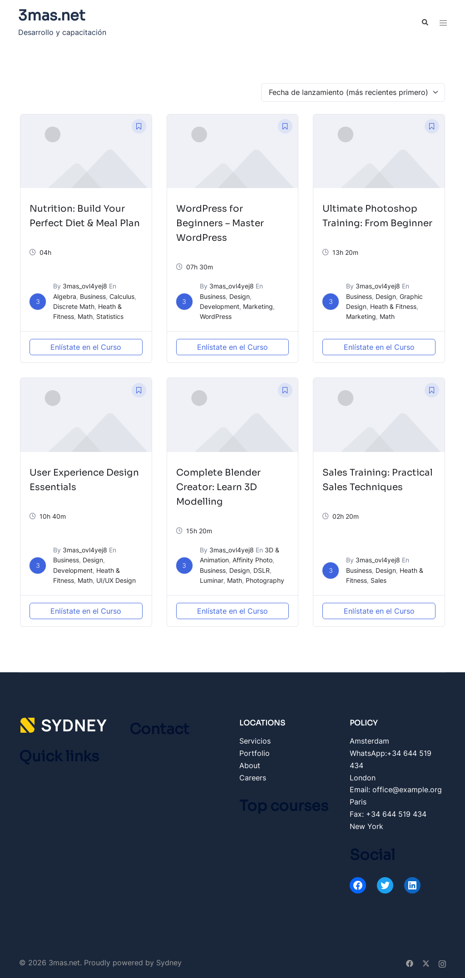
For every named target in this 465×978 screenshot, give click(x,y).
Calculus (121, 296)
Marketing (258, 306)
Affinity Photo (252, 560)
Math (85, 316)
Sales (378, 580)
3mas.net (51, 15)
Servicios (255, 740)
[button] (424, 22)
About (249, 765)
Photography (265, 580)
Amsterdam (369, 740)
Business (93, 296)
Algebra (64, 296)
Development (219, 306)
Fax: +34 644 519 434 (388, 814)
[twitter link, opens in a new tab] (426, 962)
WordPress (216, 316)
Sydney (169, 962)
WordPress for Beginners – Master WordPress (220, 223)
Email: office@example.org (396, 789)
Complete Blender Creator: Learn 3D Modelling (218, 487)
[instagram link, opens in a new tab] (442, 962)
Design (239, 296)
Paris (358, 801)
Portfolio (254, 753)
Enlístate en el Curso (85, 347)
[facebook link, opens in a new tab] (409, 962)
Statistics (110, 316)
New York (366, 826)
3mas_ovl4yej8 (85, 286)
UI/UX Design (116, 580)
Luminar (211, 580)
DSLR (261, 570)
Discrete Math (73, 306)
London (363, 777)
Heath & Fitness (393, 306)
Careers (252, 777)
